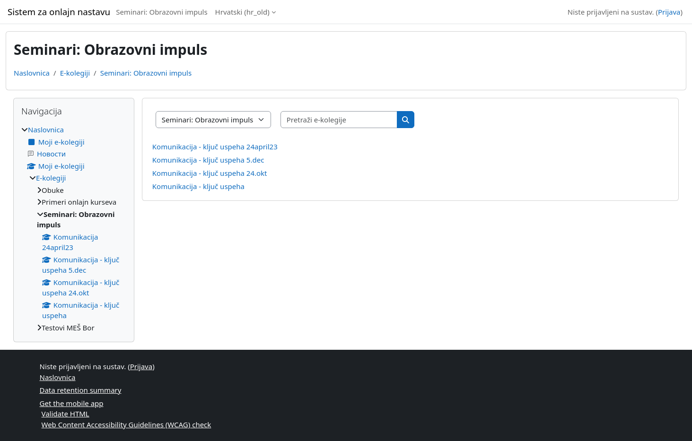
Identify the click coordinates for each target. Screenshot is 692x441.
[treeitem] (73, 228)
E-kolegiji (75, 73)
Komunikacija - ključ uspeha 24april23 (215, 146)
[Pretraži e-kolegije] (339, 120)
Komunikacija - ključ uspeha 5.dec (208, 159)
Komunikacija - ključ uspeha (198, 186)
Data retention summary (81, 390)
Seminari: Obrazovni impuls (161, 12)
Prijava (669, 12)
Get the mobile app (72, 403)
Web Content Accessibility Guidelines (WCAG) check (126, 424)
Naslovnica (32, 73)
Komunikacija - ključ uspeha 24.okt (209, 173)
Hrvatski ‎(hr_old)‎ (242, 12)
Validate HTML (65, 413)
